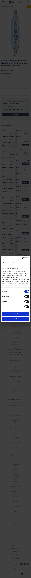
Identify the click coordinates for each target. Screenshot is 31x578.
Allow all (15, 314)
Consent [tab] (5, 263)
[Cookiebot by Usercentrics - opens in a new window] (22, 258)
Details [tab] (15, 263)
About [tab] (25, 263)
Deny (15, 318)
